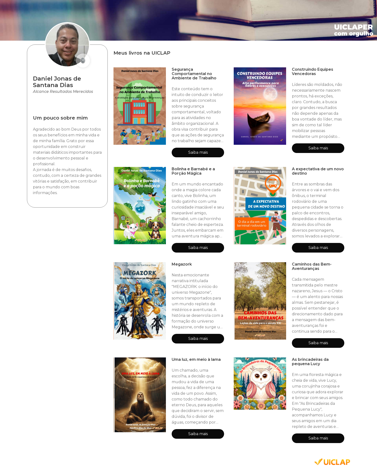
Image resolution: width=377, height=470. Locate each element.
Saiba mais (198, 152)
